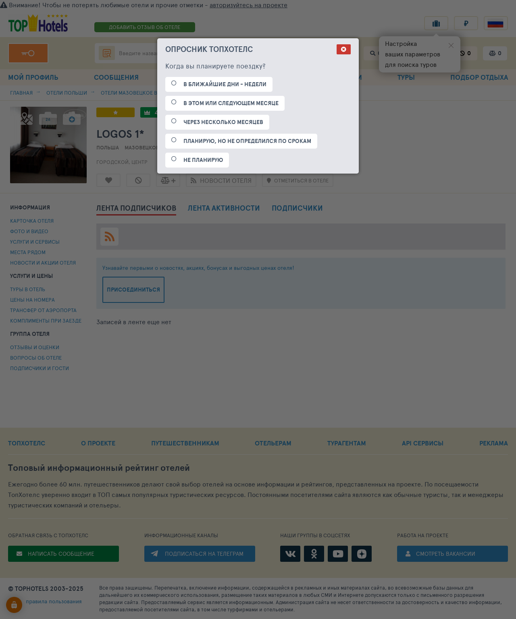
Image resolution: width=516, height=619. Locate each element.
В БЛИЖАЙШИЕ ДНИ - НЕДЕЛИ (224, 84)
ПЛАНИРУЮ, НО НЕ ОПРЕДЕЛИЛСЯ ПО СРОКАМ (247, 141)
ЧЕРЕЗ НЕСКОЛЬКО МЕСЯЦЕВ (223, 122)
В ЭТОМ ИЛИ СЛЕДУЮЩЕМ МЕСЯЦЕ (231, 103)
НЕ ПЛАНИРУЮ (203, 160)
